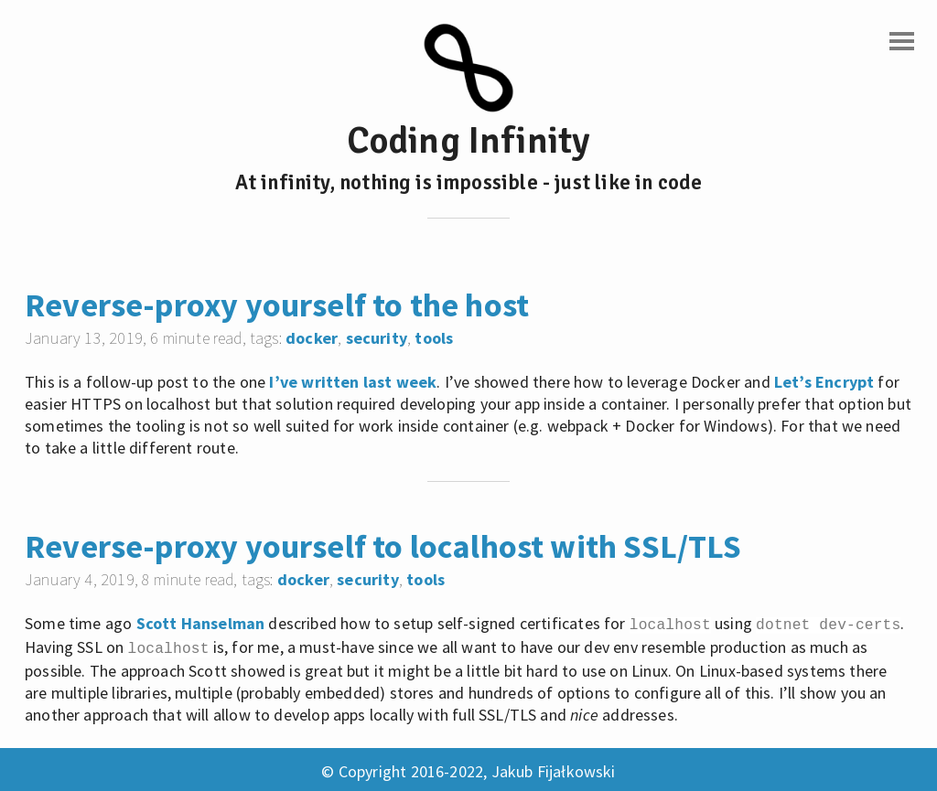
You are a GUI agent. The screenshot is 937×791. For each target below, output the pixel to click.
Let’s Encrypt (824, 381)
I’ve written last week (352, 381)
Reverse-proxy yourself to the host (277, 305)
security (376, 337)
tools (434, 337)
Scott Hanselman (200, 623)
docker (311, 337)
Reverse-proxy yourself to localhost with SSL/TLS (383, 546)
